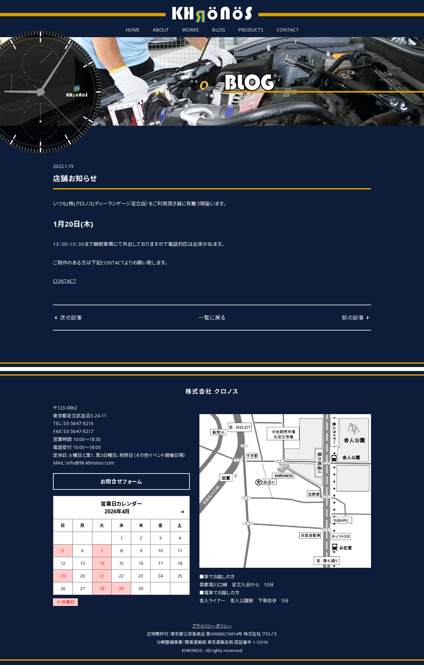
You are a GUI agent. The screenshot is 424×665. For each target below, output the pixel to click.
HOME (132, 30)
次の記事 (67, 317)
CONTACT (288, 30)
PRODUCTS (250, 30)
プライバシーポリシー (212, 626)
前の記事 (356, 317)
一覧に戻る (212, 317)
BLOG (218, 30)
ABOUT (161, 30)
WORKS (190, 30)
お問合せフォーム (121, 481)
